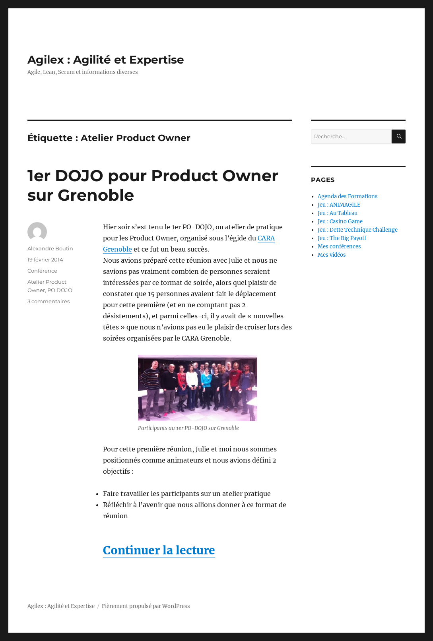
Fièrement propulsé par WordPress (146, 606)
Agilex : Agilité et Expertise (105, 59)
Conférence (42, 270)
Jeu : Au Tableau (337, 213)
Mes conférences (339, 246)
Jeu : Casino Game (340, 221)
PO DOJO (59, 290)
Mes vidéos (332, 255)
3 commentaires (48, 301)
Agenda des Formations (348, 196)
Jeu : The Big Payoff (342, 238)
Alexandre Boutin (50, 248)
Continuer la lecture (159, 550)
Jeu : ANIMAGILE (339, 204)
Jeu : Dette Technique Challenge (358, 230)
